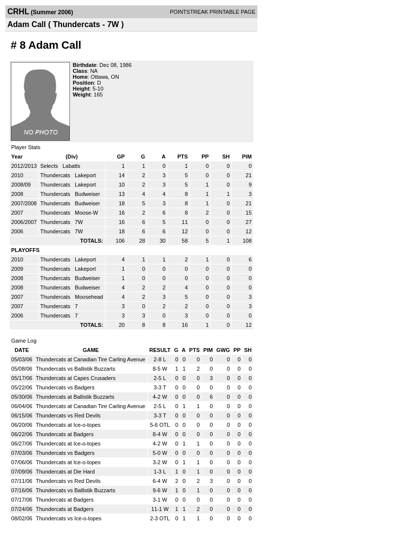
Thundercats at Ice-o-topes (68, 425)
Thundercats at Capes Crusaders (76, 378)
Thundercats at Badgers (65, 434)
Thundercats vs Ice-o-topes (68, 518)
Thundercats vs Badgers (65, 387)
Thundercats (56, 175)
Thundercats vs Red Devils (68, 415)
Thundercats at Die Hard (65, 472)
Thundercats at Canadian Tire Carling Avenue (90, 359)
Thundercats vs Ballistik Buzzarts (75, 369)
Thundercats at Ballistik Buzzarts (75, 397)
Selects (50, 166)
